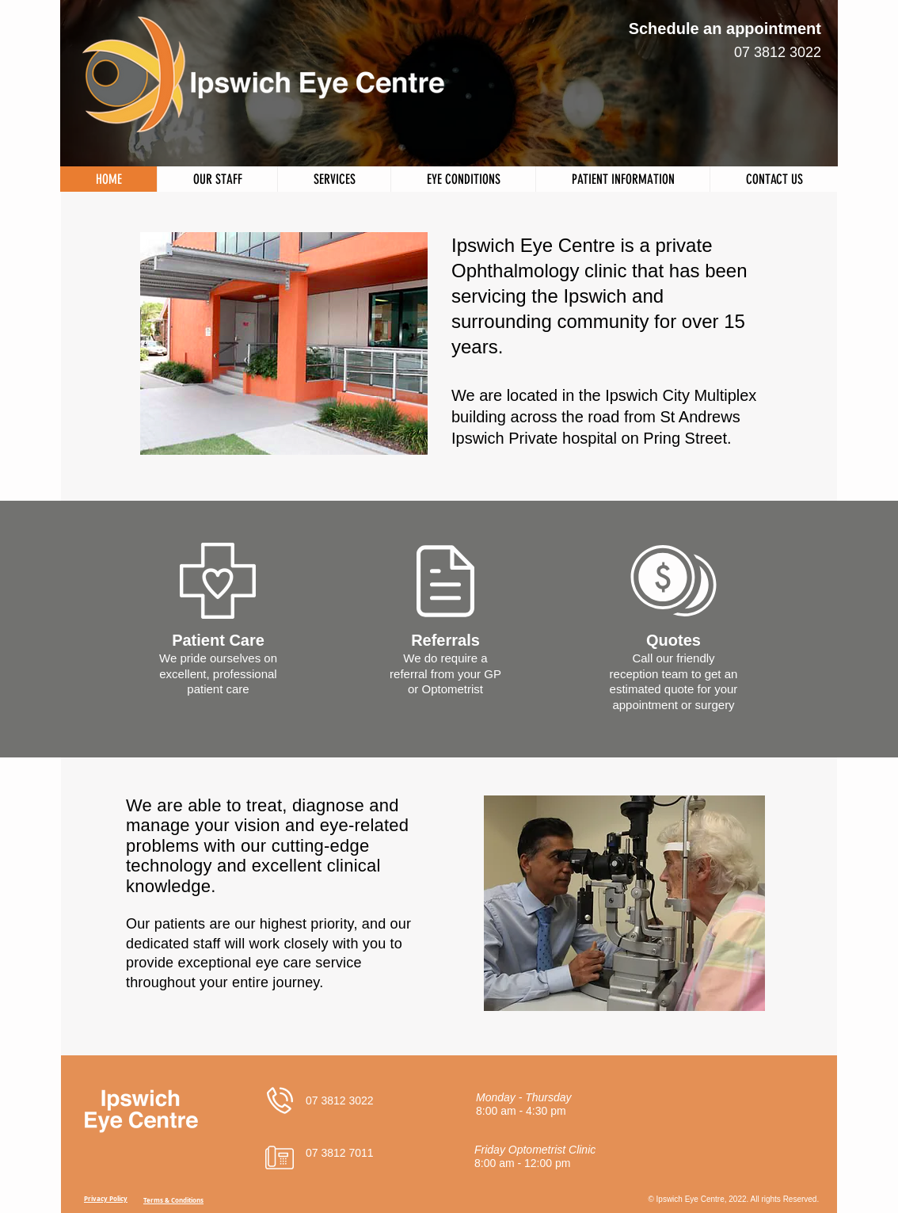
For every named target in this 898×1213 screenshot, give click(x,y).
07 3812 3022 (777, 52)
